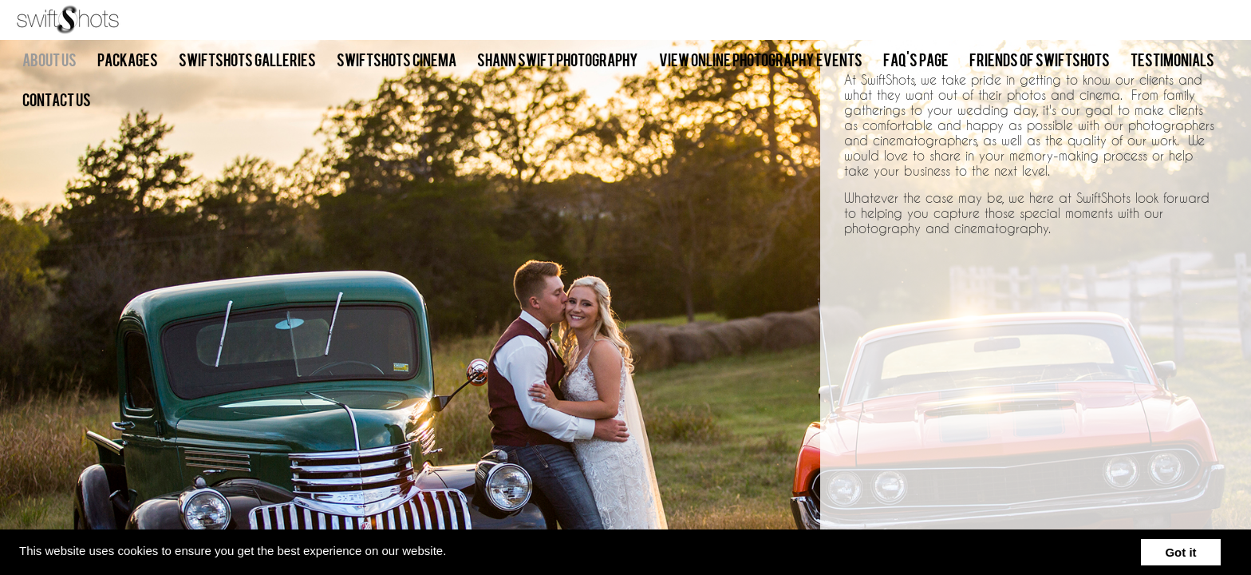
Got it (1180, 552)
